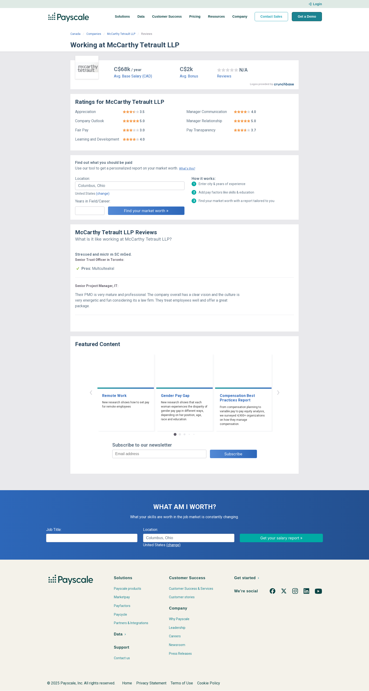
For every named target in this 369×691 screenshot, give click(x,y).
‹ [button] (90, 392)
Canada (75, 34)
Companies (93, 34)
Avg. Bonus (189, 76)
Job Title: (53, 529)
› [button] (278, 392)
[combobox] (129, 186)
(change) (102, 193)
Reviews (224, 76)
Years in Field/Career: (92, 201)
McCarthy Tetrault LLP (121, 34)
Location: (82, 178)
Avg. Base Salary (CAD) (133, 76)
